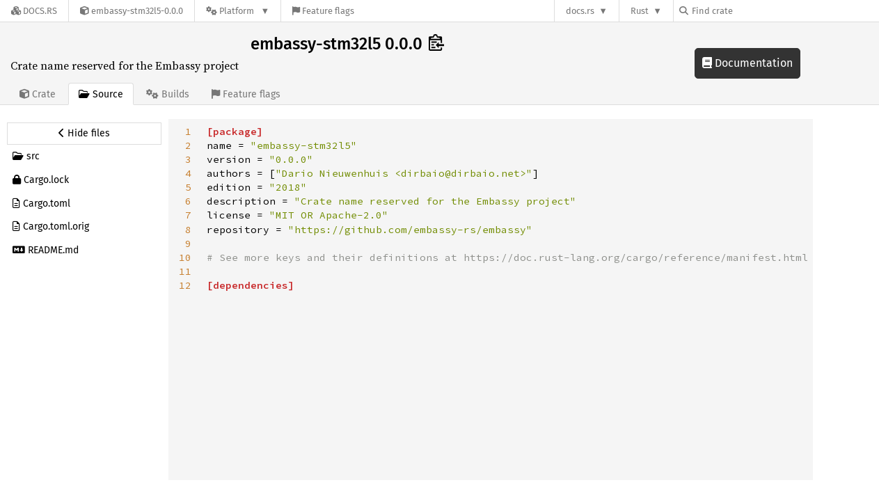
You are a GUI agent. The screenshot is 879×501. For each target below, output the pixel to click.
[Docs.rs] (34, 11)
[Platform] (237, 11)
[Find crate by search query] (748, 11)
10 (185, 257)
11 (185, 271)
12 (185, 285)
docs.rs (580, 11)
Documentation (747, 63)
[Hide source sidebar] (84, 133)
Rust (640, 11)
